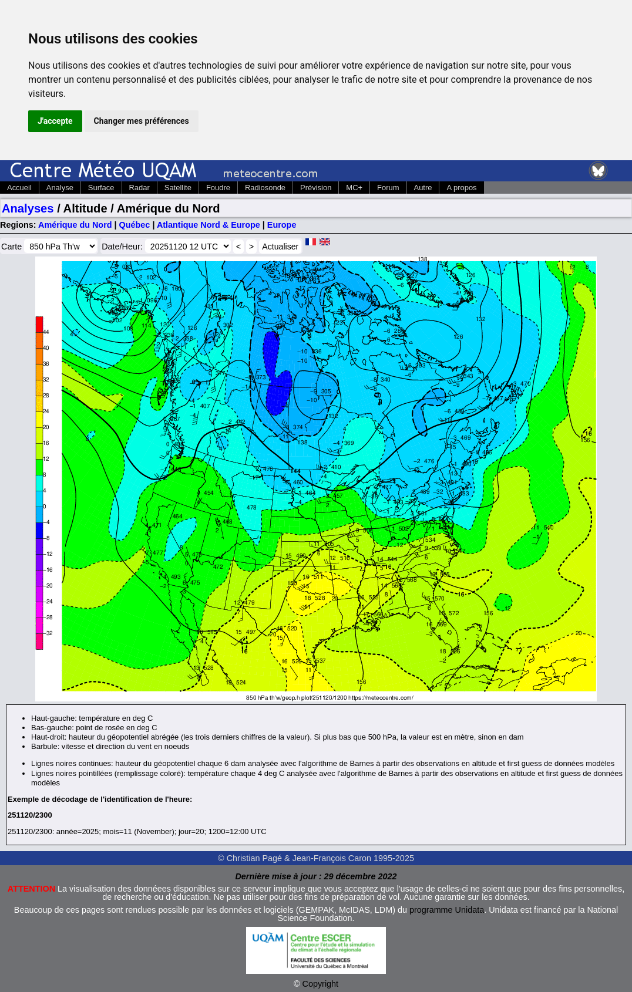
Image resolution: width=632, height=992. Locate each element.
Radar (139, 187)
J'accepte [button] (55, 121)
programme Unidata (446, 910)
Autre (423, 187)
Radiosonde (265, 187)
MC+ (354, 187)
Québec (134, 225)
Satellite (177, 187)
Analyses (28, 208)
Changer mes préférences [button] (141, 121)
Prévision (315, 187)
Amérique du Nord (75, 225)
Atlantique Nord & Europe (208, 225)
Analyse (59, 187)
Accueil (19, 187)
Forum (388, 187)
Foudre (218, 187)
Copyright (320, 983)
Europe (282, 225)
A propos (461, 187)
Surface (101, 187)
